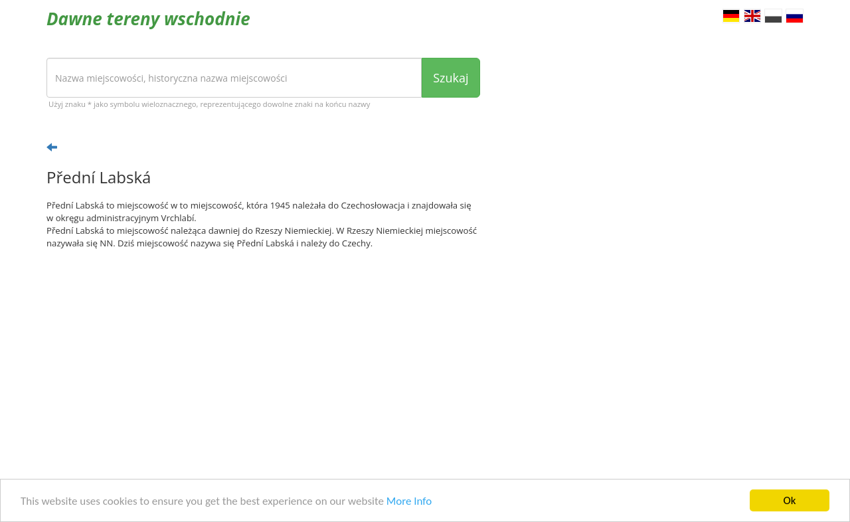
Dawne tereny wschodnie (148, 19)
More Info (409, 504)
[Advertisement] (263, 363)
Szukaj (450, 78)
